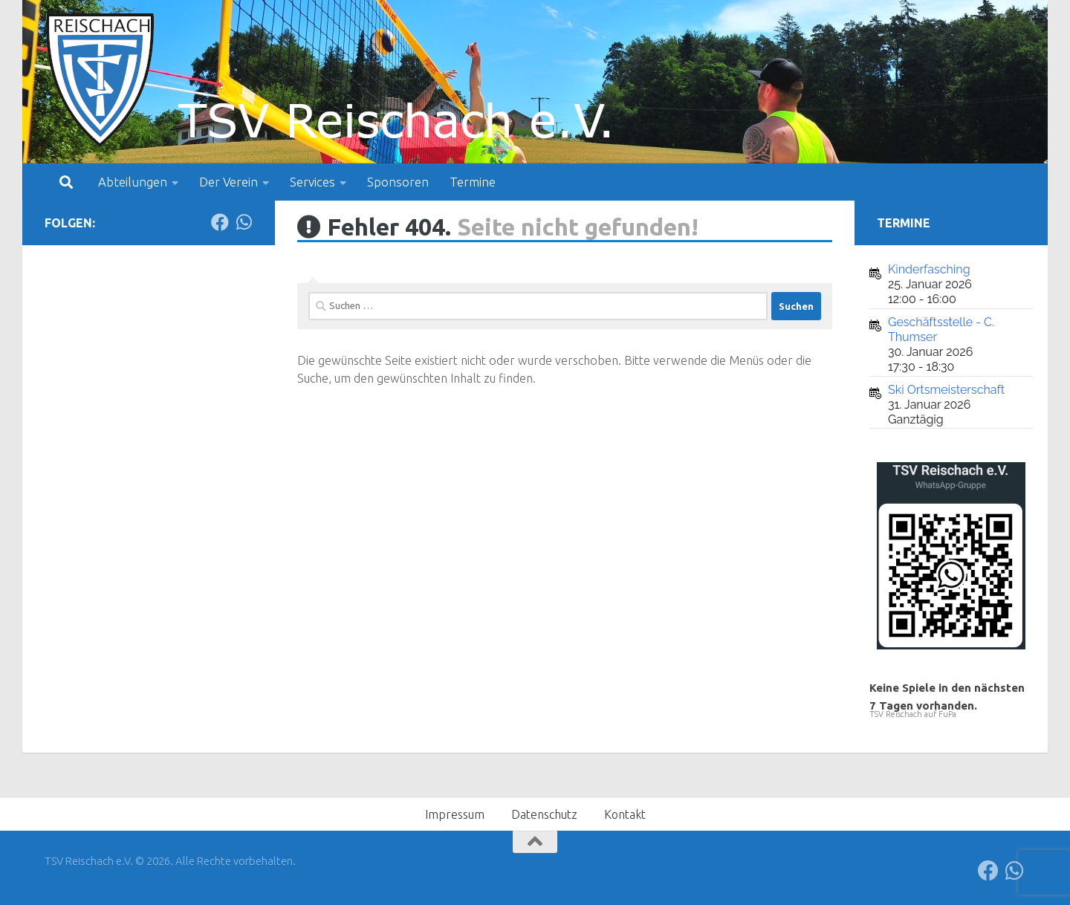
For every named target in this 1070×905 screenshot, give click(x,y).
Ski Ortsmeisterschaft (946, 390)
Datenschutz (544, 814)
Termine (473, 182)
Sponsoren (398, 182)
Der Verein (228, 182)
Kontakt (625, 814)
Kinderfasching (929, 269)
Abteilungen (132, 182)
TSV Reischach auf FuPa (912, 714)
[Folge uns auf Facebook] (220, 222)
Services (312, 182)
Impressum (454, 814)
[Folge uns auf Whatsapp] (244, 222)
